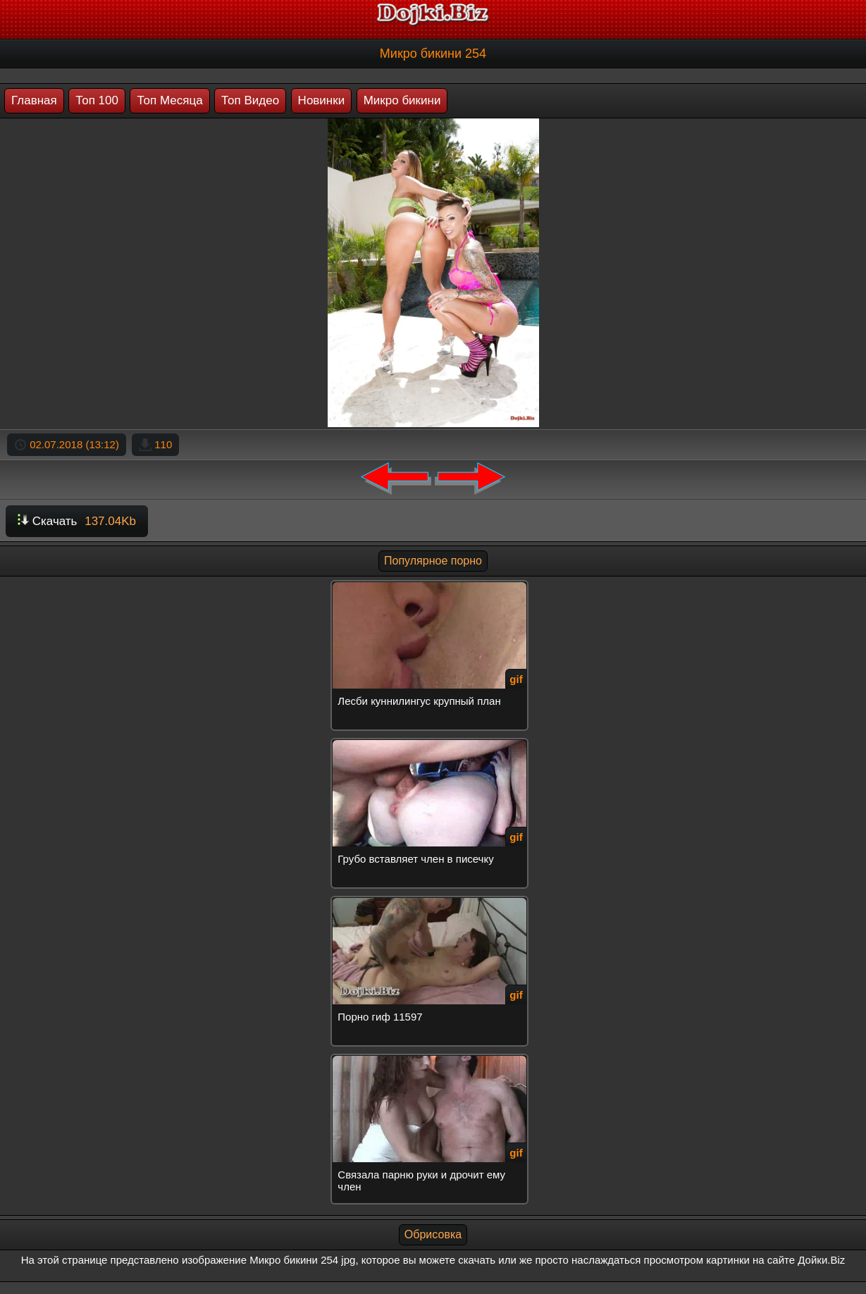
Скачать (77, 521)
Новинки (321, 100)
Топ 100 (96, 100)
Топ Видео (250, 100)
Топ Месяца (169, 100)
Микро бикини (402, 100)
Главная (34, 100)
